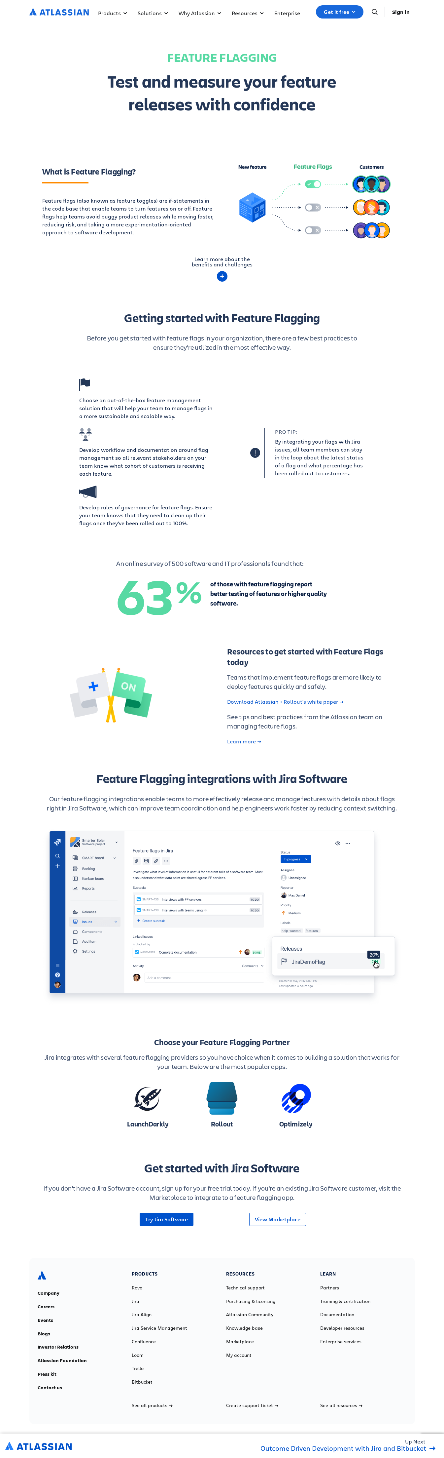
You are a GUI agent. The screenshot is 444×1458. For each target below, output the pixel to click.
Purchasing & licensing (250, 1301)
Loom (138, 1355)
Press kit (47, 1374)
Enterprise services (340, 1341)
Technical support (245, 1287)
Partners (329, 1287)
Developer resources (342, 1328)
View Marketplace (277, 1219)
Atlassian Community (249, 1314)
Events (45, 1320)
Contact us (50, 1387)
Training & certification (345, 1301)
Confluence (144, 1341)
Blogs (44, 1333)
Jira (135, 1301)
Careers (46, 1306)
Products (112, 13)
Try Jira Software (166, 1219)
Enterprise (287, 13)
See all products (152, 1405)
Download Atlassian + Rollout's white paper (285, 701)
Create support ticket (252, 1405)
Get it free (340, 12)
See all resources (341, 1405)
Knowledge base (244, 1328)
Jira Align (142, 1314)
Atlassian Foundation (62, 1360)
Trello (138, 1368)
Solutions (153, 13)
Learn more (244, 741)
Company (48, 1293)
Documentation (337, 1314)
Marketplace (240, 1341)
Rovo (137, 1287)
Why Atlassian (200, 13)
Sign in (401, 12)
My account (239, 1355)
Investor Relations (58, 1347)
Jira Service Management (159, 1328)
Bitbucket (142, 1382)
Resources (248, 13)
